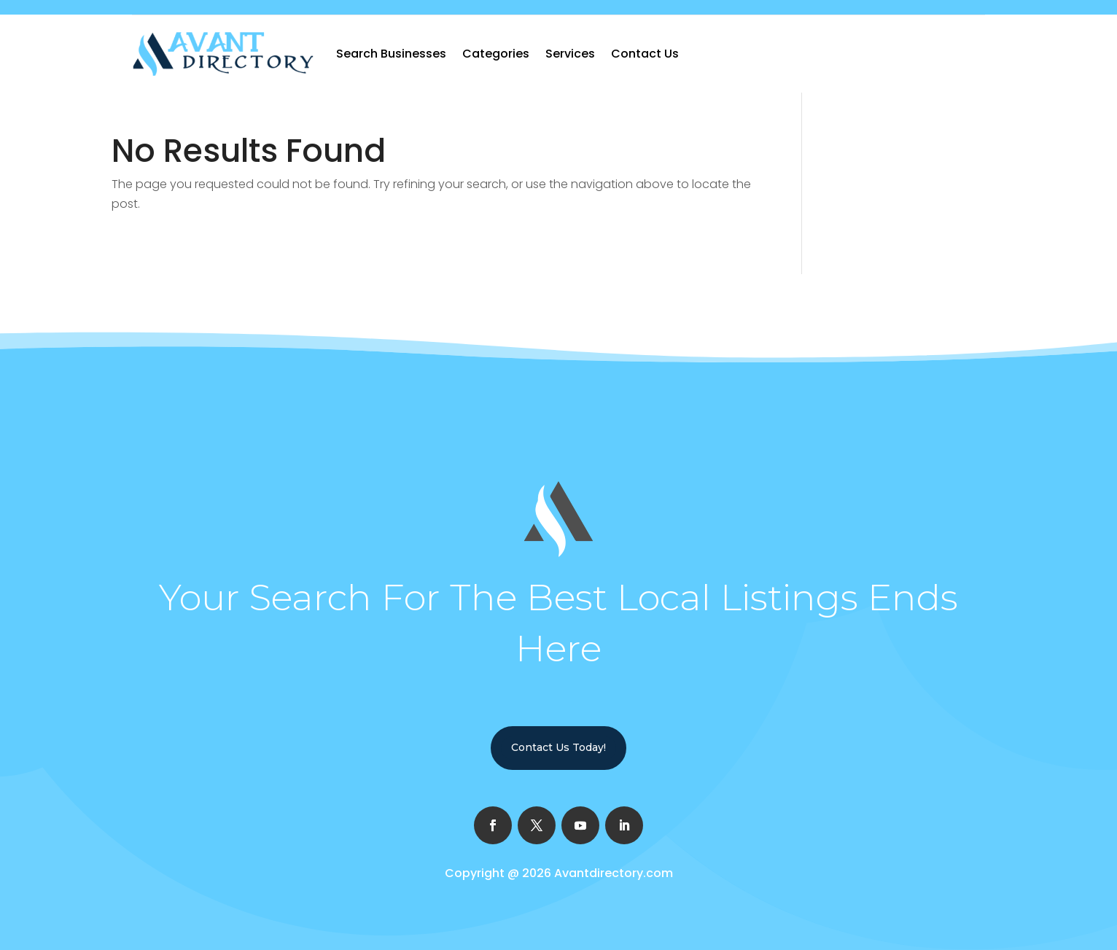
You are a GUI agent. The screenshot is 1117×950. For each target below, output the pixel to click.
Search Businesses (391, 53)
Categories (495, 53)
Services (570, 53)
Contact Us (645, 53)
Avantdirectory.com (613, 873)
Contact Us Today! (558, 747)
